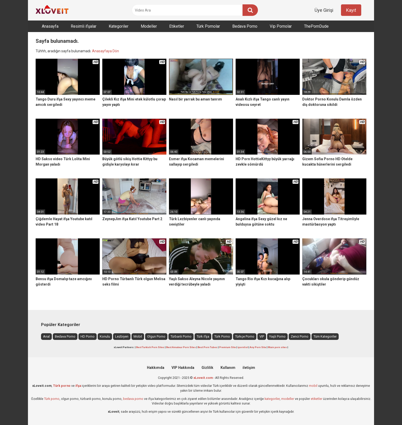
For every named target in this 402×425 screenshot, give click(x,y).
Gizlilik (207, 368)
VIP (261, 336)
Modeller (149, 26)
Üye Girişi (324, 10)
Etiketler (176, 26)
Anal (46, 336)
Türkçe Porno (244, 336)
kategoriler (272, 399)
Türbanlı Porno (181, 336)
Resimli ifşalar (83, 26)
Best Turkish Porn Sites (150, 347)
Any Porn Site (258, 347)
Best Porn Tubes (207, 347)
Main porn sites (277, 347)
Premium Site (227, 347)
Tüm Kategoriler (325, 336)
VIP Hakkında (183, 368)
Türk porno (51, 399)
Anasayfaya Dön (105, 51)
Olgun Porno (156, 336)
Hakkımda (155, 368)
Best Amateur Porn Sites (181, 347)
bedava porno (133, 399)
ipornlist (243, 347)
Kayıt (351, 10)
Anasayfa (50, 26)
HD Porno (88, 336)
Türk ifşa (203, 336)
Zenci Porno (299, 336)
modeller (287, 399)
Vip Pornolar (281, 26)
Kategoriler (118, 26)
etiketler (316, 399)
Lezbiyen (121, 336)
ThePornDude (316, 26)
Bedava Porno (244, 26)
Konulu (105, 336)
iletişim (249, 368)
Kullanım (227, 368)
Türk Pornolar (208, 26)
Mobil (138, 336)
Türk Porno (222, 336)
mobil (313, 386)
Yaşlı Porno (277, 336)
